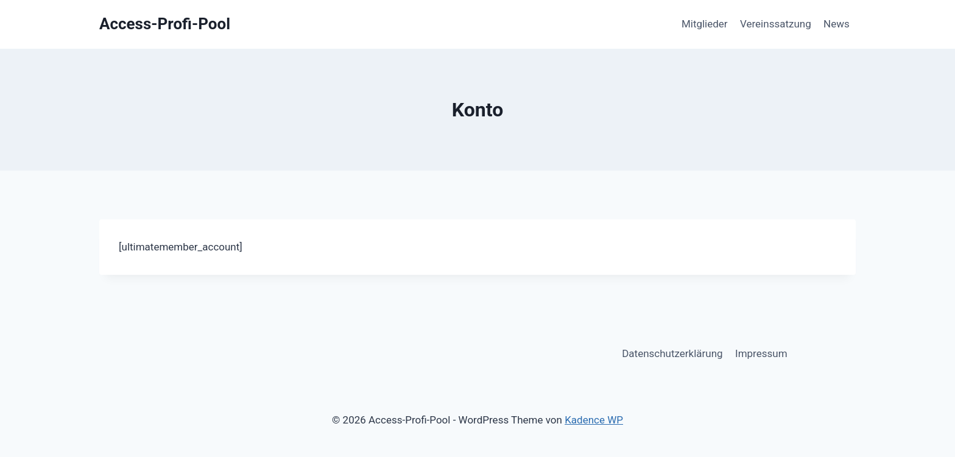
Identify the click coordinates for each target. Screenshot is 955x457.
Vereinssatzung (775, 24)
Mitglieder (705, 24)
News (836, 24)
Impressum (761, 353)
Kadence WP (594, 420)
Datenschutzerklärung (672, 353)
